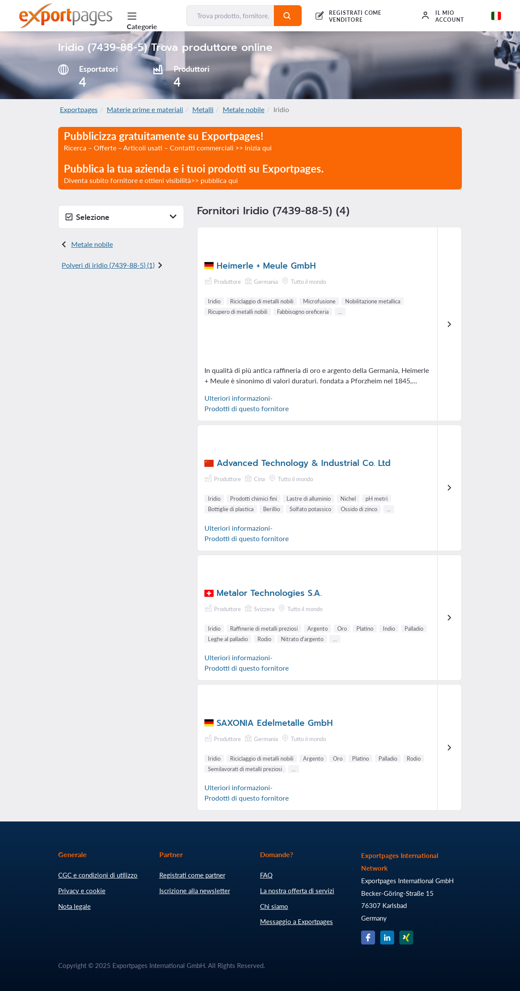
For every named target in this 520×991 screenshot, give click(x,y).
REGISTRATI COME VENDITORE (355, 16)
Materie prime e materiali (145, 109)
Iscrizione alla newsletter (194, 891)
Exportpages (79, 109)
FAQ (266, 875)
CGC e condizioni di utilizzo (98, 875)
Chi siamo (274, 906)
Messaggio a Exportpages (296, 921)
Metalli (203, 109)
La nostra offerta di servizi (297, 891)
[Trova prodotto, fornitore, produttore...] (230, 15)
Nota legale (74, 906)
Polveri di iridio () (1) (108, 265)
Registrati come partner (192, 875)
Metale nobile (243, 109)
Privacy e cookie (81, 891)
